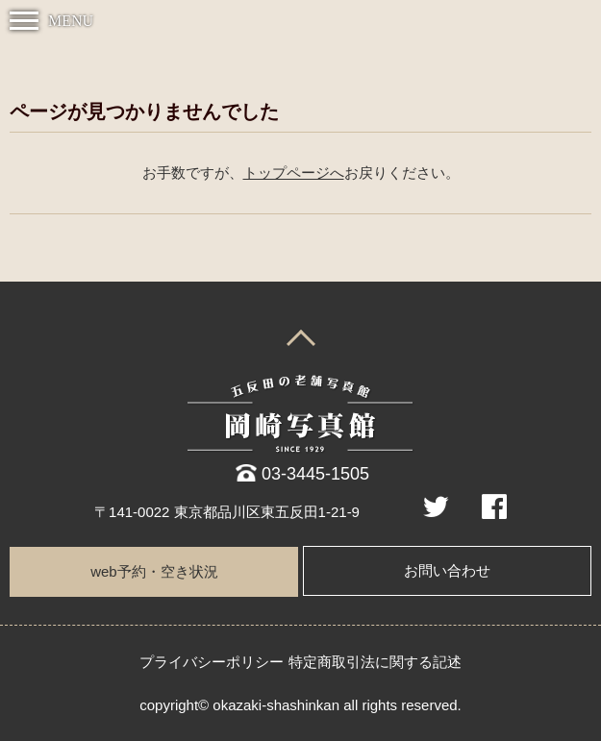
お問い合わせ (447, 570)
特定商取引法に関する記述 (375, 662)
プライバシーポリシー (211, 662)
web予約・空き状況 (154, 571)
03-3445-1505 (315, 473)
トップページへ (293, 173)
